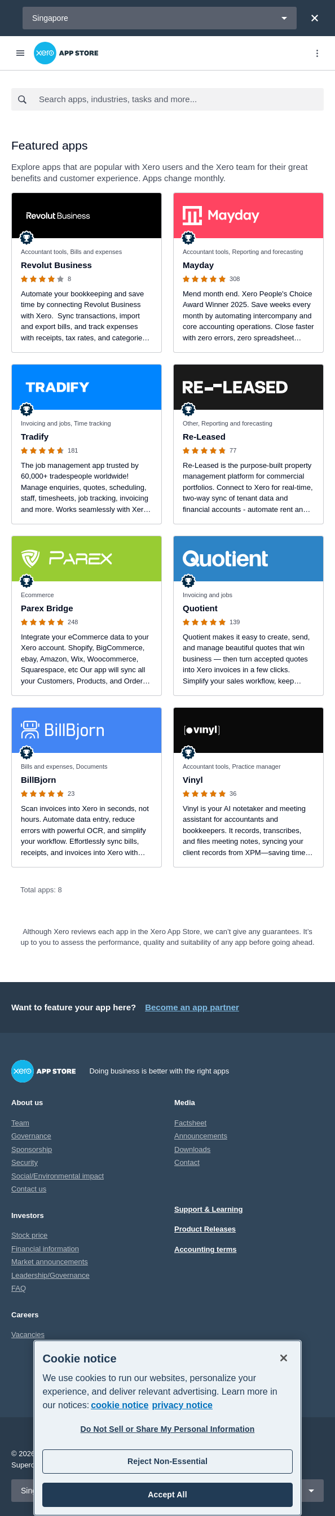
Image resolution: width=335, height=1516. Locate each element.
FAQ (18, 1288)
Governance (31, 1136)
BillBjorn (38, 780)
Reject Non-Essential (167, 1461)
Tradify (35, 436)
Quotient (200, 608)
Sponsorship (31, 1149)
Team (20, 1123)
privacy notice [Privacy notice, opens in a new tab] (182, 1405)
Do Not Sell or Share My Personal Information (168, 1429)
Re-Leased (204, 436)
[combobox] (181, 99)
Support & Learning (208, 1209)
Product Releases (205, 1229)
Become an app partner (192, 1007)
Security (24, 1162)
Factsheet (190, 1123)
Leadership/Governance (50, 1275)
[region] (167, 1428)
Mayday (198, 265)
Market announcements (49, 1262)
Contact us (28, 1189)
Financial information (45, 1249)
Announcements (200, 1136)
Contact (187, 1162)
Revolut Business (56, 265)
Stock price (29, 1235)
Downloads (192, 1149)
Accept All (167, 1494)
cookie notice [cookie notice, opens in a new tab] (119, 1405)
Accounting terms (205, 1249)
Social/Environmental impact (57, 1176)
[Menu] (20, 53)
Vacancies (28, 1334)
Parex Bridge (47, 608)
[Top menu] (317, 53)
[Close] (315, 18)
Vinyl (193, 780)
